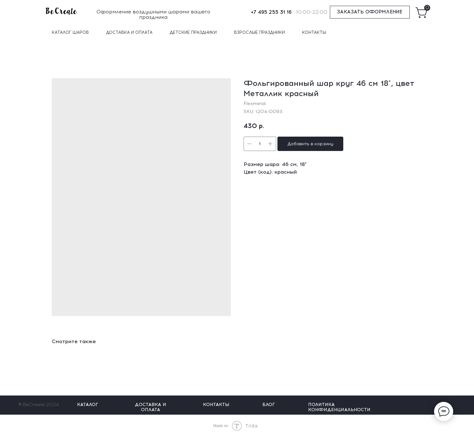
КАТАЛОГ (87, 404)
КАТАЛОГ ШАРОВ (70, 32)
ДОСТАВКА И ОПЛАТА (129, 32)
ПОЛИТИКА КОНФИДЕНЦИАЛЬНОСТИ (339, 407)
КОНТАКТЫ (314, 32)
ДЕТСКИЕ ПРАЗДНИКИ (193, 32)
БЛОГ (268, 404)
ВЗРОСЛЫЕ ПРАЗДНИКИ (259, 32)
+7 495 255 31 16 (271, 12)
